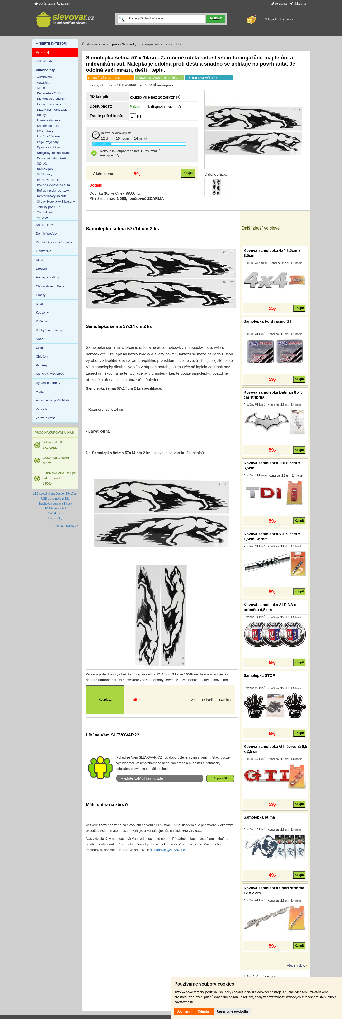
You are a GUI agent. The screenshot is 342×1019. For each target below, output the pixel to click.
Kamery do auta (48, 125)
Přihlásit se (298, 3)
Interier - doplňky (48, 120)
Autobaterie (45, 77)
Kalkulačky (55, 518)
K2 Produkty (45, 131)
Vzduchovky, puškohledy (53, 400)
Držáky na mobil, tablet (52, 109)
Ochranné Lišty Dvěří (51, 158)
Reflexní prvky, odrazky (53, 190)
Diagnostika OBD (49, 93)
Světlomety (44, 174)
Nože (39, 339)
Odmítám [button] (205, 1011)
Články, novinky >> (67, 526)
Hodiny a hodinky (48, 277)
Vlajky (40, 391)
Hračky (40, 295)
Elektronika (43, 251)
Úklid (39, 347)
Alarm (41, 88)
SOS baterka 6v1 (55, 508)
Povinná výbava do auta (53, 185)
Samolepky (129, 44)
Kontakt (63, 3)
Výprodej (42, 52)
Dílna (39, 260)
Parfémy (41, 365)
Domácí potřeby (47, 233)
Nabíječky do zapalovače (54, 153)
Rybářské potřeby (48, 383)
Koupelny (42, 312)
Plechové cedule (48, 180)
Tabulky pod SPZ (48, 207)
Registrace (279, 3)
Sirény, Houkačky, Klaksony (56, 201)
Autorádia (43, 82)
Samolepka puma (259, 817)
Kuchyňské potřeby (49, 330)
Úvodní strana (44, 3)
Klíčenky (42, 321)
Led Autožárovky (48, 136)
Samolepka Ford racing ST (268, 321)
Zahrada (41, 409)
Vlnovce (42, 217)
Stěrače (42, 163)
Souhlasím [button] (185, 1011)
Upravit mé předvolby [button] (232, 1011)
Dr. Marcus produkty (51, 98)
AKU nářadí (44, 61)
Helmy (41, 115)
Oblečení (42, 356)
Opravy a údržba (48, 147)
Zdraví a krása (46, 418)
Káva (39, 304)
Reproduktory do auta (52, 196)
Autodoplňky (111, 44)
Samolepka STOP (259, 676)
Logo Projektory (48, 142)
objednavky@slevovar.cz (168, 850)
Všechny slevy (296, 965)
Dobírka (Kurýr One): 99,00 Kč (115, 193)
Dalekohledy (44, 224)
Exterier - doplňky (49, 104)
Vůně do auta (46, 212)
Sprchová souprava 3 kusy (55, 503)
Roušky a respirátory (50, 374)
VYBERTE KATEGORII (52, 43)
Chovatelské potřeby (50, 286)
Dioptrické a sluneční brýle (54, 242)
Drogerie (42, 268)
